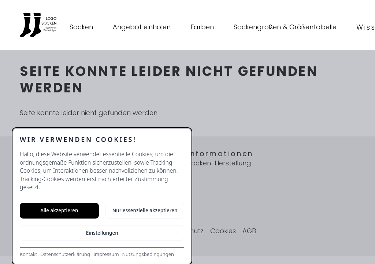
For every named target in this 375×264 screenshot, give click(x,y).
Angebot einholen (142, 27)
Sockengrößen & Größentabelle (285, 27)
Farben (202, 27)
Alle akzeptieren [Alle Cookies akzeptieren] (59, 210)
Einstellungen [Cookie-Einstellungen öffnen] (102, 233)
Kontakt (28, 254)
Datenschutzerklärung (65, 254)
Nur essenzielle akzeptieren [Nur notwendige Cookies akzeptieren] (145, 210)
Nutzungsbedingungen (148, 254)
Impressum (106, 254)
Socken (81, 27)
